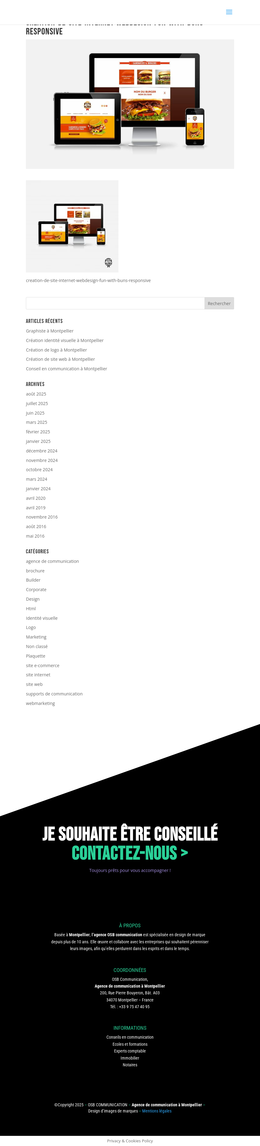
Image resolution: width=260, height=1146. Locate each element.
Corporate (36, 589)
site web (34, 684)
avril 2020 (35, 498)
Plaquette (35, 656)
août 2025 (36, 394)
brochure (35, 571)
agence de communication (52, 561)
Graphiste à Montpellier (49, 331)
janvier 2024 (38, 488)
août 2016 (36, 526)
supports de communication (54, 694)
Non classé (36, 646)
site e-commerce (42, 665)
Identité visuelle (42, 618)
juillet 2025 (37, 403)
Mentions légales (156, 1110)
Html (31, 608)
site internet (38, 675)
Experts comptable (130, 1051)
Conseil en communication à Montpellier (66, 369)
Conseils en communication (130, 1037)
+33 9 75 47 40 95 (134, 1006)
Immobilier (130, 1058)
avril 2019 (35, 508)
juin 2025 (35, 413)
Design (32, 599)
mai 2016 (35, 536)
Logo (31, 627)
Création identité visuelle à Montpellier (65, 340)
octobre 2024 (39, 469)
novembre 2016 (42, 517)
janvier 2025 (38, 441)
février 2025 (38, 432)
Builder (33, 580)
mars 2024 (36, 479)
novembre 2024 (42, 460)
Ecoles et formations (130, 1044)
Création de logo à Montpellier (56, 350)
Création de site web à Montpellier (60, 359)
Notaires (130, 1064)
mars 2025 (36, 422)
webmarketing (40, 703)
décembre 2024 (41, 451)
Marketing (36, 637)
